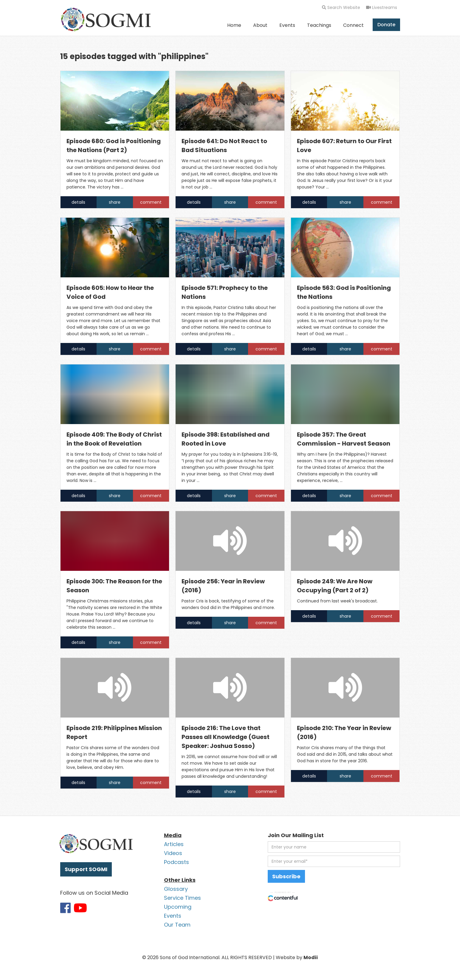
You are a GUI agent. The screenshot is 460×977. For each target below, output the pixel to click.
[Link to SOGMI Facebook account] (65, 908)
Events (287, 25)
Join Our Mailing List (296, 835)
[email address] (334, 861)
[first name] (334, 847)
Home (234, 25)
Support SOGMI (86, 869)
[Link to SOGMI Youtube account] (80, 908)
